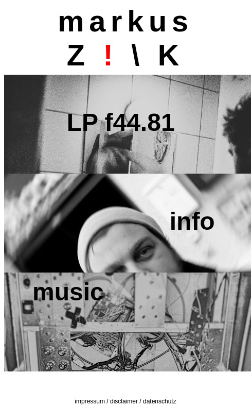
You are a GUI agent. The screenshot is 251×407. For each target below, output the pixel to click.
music (68, 292)
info (123, 221)
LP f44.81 (103, 122)
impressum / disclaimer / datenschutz (125, 401)
